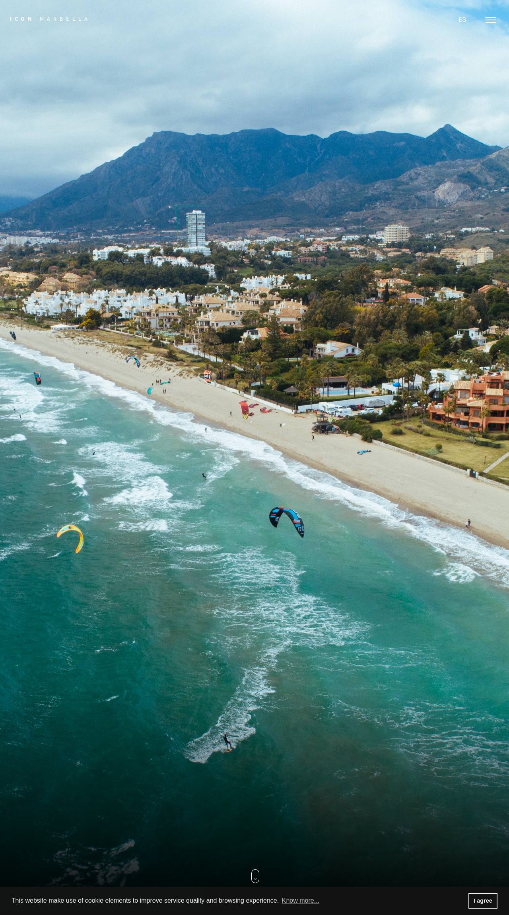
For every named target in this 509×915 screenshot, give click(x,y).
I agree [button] (483, 900)
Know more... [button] (300, 900)
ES (462, 19)
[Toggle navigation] (490, 19)
